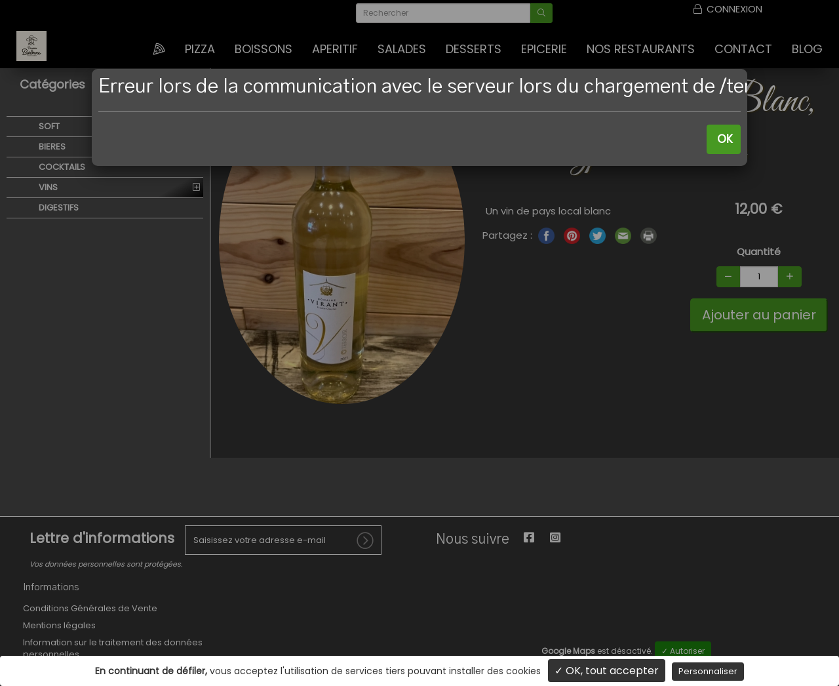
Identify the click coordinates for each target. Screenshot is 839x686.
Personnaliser (707, 671)
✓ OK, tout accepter (607, 670)
